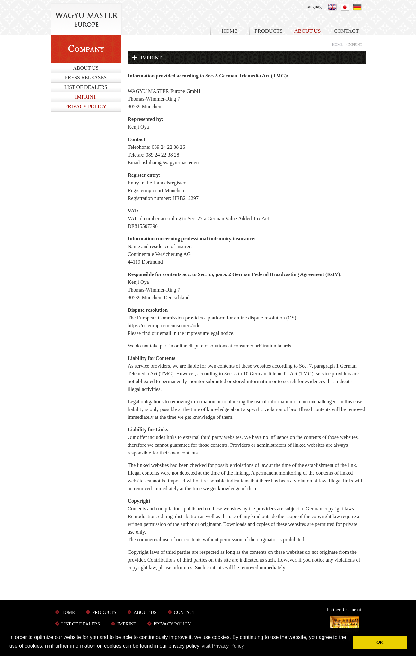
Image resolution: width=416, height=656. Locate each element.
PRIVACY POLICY (85, 106)
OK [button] (380, 642)
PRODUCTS (268, 31)
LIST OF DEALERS (85, 87)
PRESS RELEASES (86, 77)
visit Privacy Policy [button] (223, 646)
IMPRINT (85, 97)
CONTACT (346, 31)
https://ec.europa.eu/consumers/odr (163, 325)
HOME (229, 31)
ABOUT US (307, 31)
